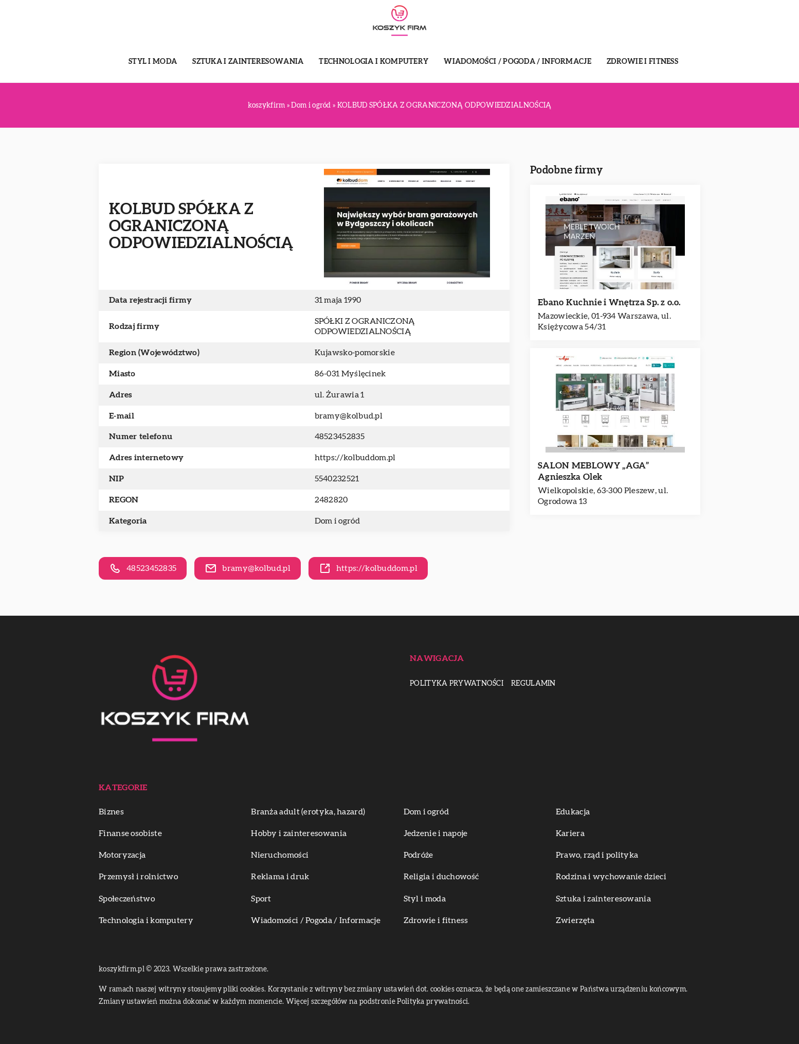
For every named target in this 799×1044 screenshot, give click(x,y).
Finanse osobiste (130, 833)
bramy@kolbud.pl (349, 416)
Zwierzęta (575, 920)
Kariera (570, 833)
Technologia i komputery (373, 61)
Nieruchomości (279, 855)
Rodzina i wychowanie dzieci (611, 877)
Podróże (418, 855)
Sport (261, 899)
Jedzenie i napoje (436, 833)
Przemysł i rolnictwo (138, 877)
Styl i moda (153, 61)
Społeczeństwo (127, 899)
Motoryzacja (122, 855)
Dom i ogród (337, 521)
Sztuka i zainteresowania (247, 61)
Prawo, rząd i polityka (597, 855)
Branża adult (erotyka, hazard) (308, 812)
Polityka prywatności (456, 683)
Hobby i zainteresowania (299, 833)
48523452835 (340, 436)
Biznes (111, 812)
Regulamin (533, 683)
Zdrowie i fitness (642, 61)
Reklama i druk (280, 877)
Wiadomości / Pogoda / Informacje (517, 61)
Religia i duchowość (441, 877)
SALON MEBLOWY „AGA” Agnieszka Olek (593, 471)
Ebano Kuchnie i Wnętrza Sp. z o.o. (609, 302)
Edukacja (573, 812)
